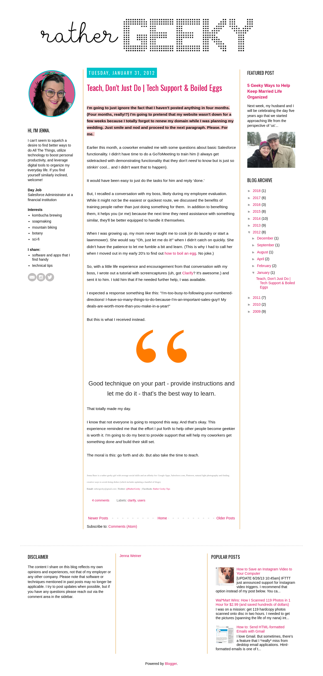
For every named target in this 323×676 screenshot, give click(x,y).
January (264, 273)
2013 (257, 225)
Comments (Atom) (123, 526)
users (141, 500)
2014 (257, 218)
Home (162, 518)
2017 (257, 198)
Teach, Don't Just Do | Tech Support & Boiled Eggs (154, 87)
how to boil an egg (180, 253)
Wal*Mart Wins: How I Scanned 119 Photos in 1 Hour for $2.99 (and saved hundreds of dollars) (253, 602)
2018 (257, 191)
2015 (257, 211)
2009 (257, 311)
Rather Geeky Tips (161, 489)
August (263, 252)
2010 (257, 304)
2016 (257, 205)
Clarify (187, 273)
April (261, 259)
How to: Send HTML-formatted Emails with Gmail (260, 629)
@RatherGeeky (133, 489)
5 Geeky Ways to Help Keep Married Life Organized (268, 91)
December (265, 238)
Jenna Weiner (130, 556)
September (266, 245)
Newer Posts (98, 518)
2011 (257, 298)
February (264, 266)
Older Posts (226, 518)
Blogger (171, 664)
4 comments (101, 500)
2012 (257, 232)
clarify (132, 500)
